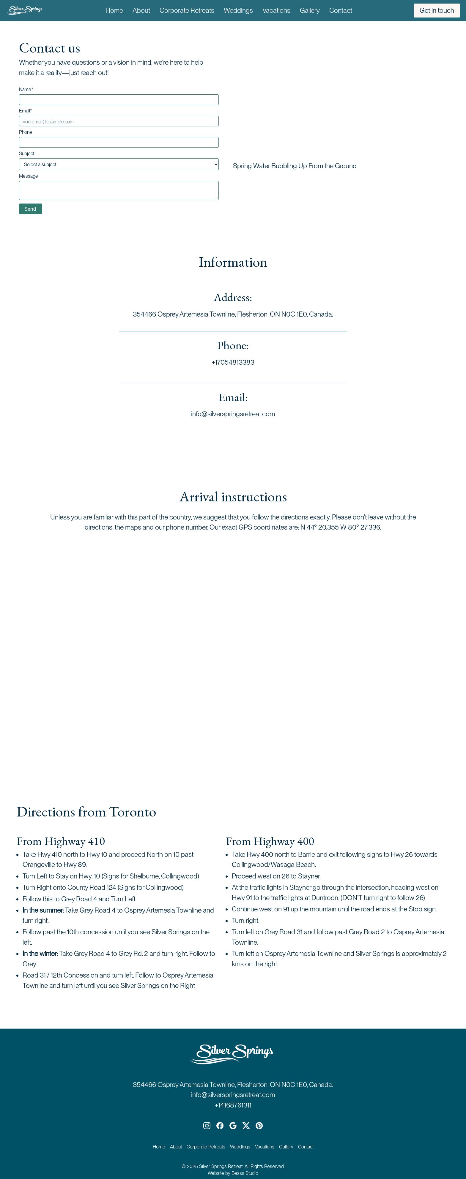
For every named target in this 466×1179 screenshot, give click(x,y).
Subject (26, 153)
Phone (25, 132)
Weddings (238, 10)
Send (30, 209)
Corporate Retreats (187, 10)
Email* (25, 111)
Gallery (310, 10)
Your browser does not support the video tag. (341, 99)
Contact (340, 10)
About (141, 10)
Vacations (276, 10)
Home (114, 10)
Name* (26, 89)
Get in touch (437, 10)
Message (28, 176)
